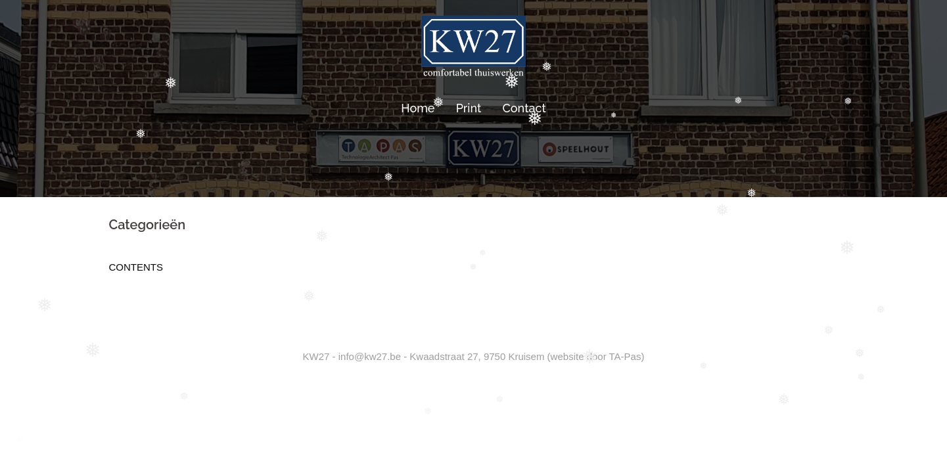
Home (417, 108)
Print (469, 108)
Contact (524, 108)
